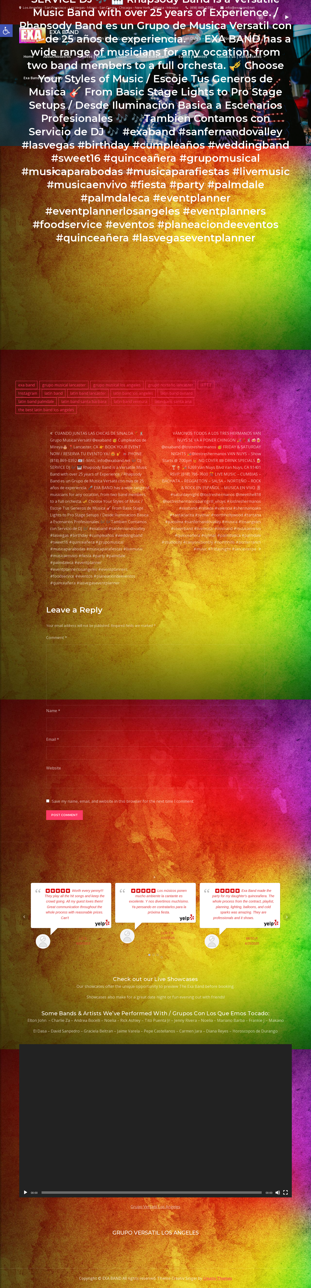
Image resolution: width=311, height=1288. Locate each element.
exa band (26, 385)
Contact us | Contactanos (239, 56)
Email (52, 739)
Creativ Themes (217, 1278)
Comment (56, 637)
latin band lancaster (88, 393)
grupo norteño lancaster (170, 385)
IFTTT (206, 385)
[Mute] (277, 1192)
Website (53, 768)
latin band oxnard (176, 393)
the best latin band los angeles (46, 409)
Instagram (27, 393)
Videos (121, 56)
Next (287, 917)
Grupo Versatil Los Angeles (155, 1206)
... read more (78, 918)
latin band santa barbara (83, 401)
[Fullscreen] (285, 1192)
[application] (155, 1120)
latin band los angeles (133, 393)
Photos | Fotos (93, 56)
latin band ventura (130, 401)
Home (29, 56)
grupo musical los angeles (117, 385)
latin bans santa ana (173, 401)
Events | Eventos (193, 56)
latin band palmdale (36, 401)
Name (53, 710)
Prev (24, 917)
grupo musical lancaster (64, 385)
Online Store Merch (152, 56)
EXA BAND (64, 32)
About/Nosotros (57, 56)
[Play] (25, 1192)
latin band (53, 393)
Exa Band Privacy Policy (43, 78)
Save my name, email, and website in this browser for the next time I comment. (123, 801)
